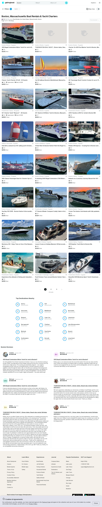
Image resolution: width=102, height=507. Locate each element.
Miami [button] (67, 461)
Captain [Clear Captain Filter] (17, 9)
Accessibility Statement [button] (13, 477)
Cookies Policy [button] (11, 475)
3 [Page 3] (56, 289)
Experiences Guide (56, 466)
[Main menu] (100, 2)
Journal (53, 457)
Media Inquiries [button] (11, 466)
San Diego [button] (68, 469)
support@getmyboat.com (87, 466)
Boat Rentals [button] (40, 461)
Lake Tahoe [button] (69, 466)
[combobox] (25, 2)
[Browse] (94, 3)
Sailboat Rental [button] (40, 477)
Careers (9, 464)
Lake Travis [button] (69, 472)
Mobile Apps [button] (25, 466)
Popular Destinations (72, 457)
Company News (55, 461)
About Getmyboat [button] (11, 461)
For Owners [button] (25, 464)
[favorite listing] (32, 45)
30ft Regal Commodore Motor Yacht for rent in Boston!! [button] (20, 359)
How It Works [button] (25, 461)
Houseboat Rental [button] (41, 469)
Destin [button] (67, 486)
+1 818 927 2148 (85, 464)
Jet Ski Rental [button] (40, 464)
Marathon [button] (68, 488)
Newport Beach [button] (70, 475)
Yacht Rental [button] (40, 475)
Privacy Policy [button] (33, 504)
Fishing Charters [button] (41, 466)
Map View (90, 9)
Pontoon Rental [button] (40, 472)
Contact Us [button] (10, 487)
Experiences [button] (40, 457)
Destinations (54, 469)
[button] (16, 19)
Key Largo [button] (68, 483)
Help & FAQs (84, 461)
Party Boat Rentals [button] (41, 484)
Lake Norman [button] (69, 480)
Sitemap (9, 484)
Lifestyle (53, 464)
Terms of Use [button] (46, 502)
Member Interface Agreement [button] (11, 481)
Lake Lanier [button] (69, 464)
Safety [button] (23, 469)
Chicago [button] (68, 477)
